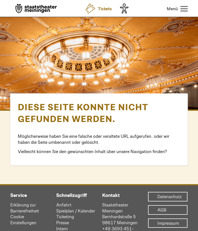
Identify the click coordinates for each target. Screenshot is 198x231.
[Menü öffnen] (177, 8)
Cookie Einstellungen (23, 219)
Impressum (167, 223)
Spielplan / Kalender (75, 210)
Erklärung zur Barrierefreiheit (24, 207)
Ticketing (65, 216)
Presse (62, 222)
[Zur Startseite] (36, 9)
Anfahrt (64, 204)
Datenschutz (167, 197)
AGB (161, 210)
